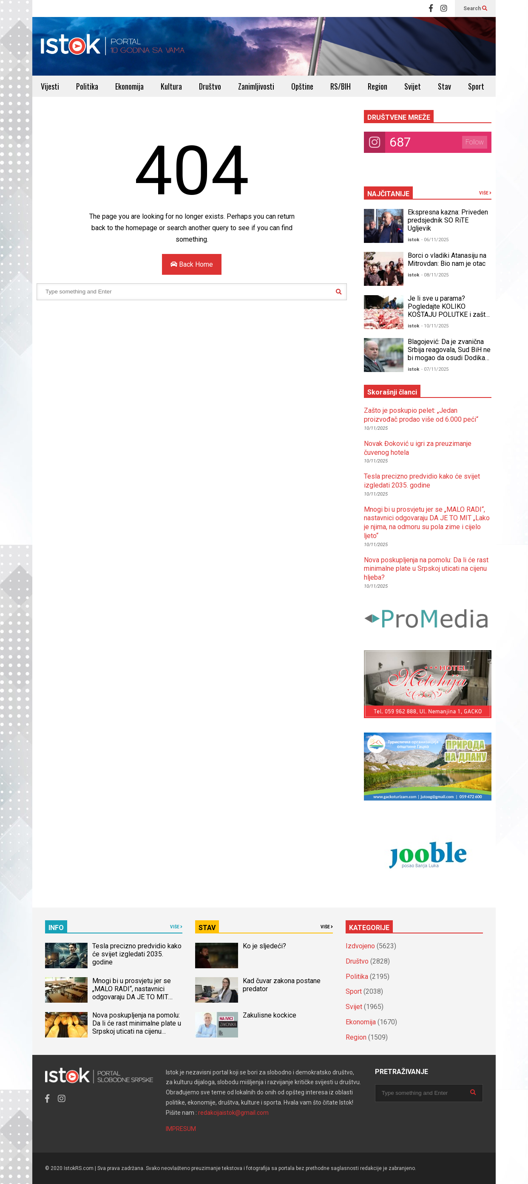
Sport (476, 86)
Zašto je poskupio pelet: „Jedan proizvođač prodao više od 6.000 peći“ (421, 414)
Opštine (302, 86)
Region (377, 86)
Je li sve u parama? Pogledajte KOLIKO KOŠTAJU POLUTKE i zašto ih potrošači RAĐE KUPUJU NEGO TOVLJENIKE (448, 314)
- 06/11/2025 (435, 239)
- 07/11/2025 (435, 369)
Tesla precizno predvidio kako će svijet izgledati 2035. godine (422, 480)
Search (475, 8)
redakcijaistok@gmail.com (233, 1112)
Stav (444, 86)
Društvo (210, 86)
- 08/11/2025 (435, 275)
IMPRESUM (181, 1128)
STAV (207, 928)
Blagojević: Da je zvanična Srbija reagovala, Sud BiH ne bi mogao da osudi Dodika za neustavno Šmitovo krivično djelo (449, 358)
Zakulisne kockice (269, 1015)
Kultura (171, 86)
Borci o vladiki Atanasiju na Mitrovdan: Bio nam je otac (447, 259)
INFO (56, 928)
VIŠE (485, 193)
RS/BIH (340, 86)
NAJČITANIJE (388, 194)
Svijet (412, 86)
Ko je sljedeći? (264, 946)
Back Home (191, 264)
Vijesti (50, 86)
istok (413, 239)
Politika (87, 86)
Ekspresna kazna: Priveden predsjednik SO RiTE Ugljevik (448, 220)
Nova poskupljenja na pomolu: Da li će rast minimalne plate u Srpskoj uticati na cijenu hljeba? (426, 569)
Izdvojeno (360, 946)
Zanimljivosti (256, 86)
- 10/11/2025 (435, 326)
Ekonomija (129, 86)
